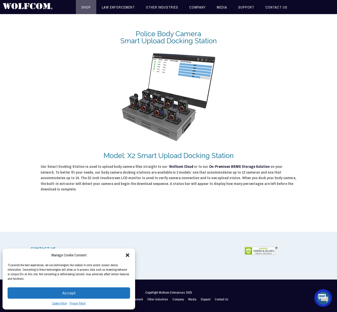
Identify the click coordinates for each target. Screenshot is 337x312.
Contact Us (276, 7)
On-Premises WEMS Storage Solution (239, 166)
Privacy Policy (78, 303)
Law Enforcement (118, 7)
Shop (86, 7)
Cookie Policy (59, 303)
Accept (69, 293)
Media (222, 7)
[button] (127, 255)
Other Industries (162, 7)
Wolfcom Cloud (181, 166)
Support (246, 7)
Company (197, 7)
